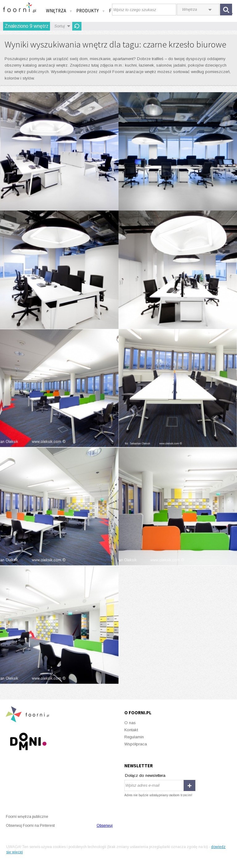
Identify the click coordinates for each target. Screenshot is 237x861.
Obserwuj (105, 825)
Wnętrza (59, 11)
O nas (130, 722)
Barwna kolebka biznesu (59, 388)
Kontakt (131, 730)
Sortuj (59, 26)
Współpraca (135, 744)
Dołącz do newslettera (145, 775)
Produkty (90, 11)
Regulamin (134, 737)
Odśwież (76, 26)
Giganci (59, 151)
